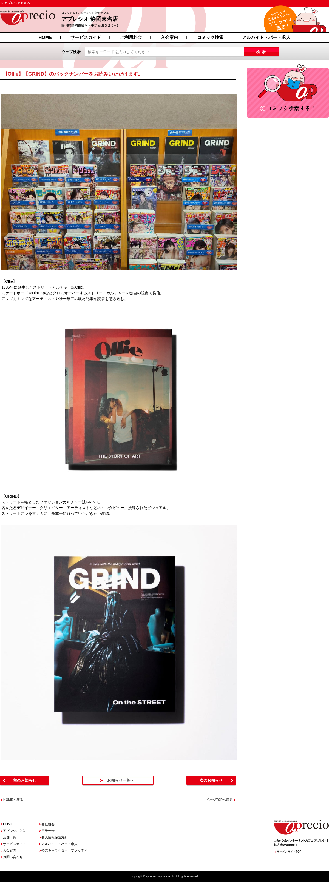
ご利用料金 (131, 37)
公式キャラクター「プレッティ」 (66, 850)
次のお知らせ (211, 780)
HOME (45, 37)
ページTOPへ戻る (219, 800)
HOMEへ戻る (13, 800)
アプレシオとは (14, 831)
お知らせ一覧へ (120, 780)
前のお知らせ (24, 780)
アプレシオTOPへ (17, 3)
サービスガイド (85, 37)
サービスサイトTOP (289, 851)
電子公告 (48, 831)
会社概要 (48, 824)
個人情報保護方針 (54, 837)
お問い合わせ (13, 857)
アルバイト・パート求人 (266, 37)
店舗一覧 (9, 837)
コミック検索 (210, 37)
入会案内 (169, 37)
